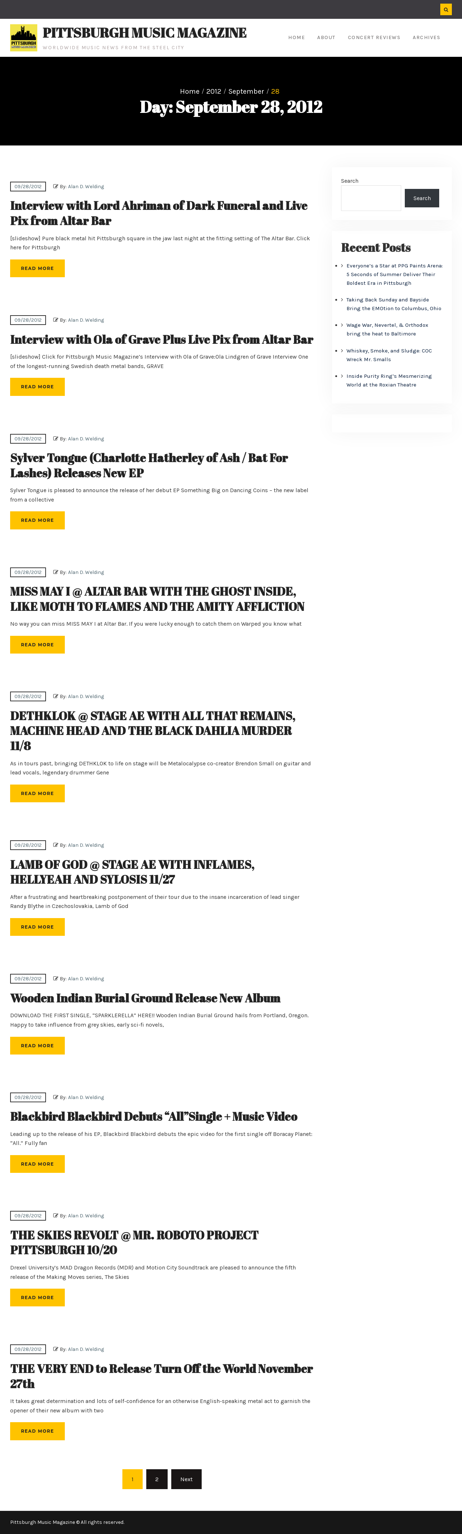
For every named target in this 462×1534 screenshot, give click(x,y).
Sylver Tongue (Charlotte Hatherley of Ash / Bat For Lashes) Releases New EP (149, 465)
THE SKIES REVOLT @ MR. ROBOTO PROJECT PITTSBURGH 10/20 (134, 1242)
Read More (37, 268)
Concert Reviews (374, 37)
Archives (426, 37)
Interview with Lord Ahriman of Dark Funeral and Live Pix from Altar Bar (158, 213)
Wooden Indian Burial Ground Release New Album (145, 998)
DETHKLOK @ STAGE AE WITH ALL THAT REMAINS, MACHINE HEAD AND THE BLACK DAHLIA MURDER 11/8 (152, 730)
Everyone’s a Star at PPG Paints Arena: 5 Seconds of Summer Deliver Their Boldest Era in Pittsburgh (394, 274)
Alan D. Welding (86, 186)
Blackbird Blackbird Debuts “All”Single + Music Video (153, 1116)
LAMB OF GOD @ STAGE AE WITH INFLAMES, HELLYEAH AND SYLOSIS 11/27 (132, 872)
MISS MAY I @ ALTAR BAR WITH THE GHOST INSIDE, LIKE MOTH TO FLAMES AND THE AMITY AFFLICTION (157, 598)
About (326, 37)
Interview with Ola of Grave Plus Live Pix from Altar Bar (161, 339)
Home (296, 37)
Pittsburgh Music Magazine (145, 33)
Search (349, 180)
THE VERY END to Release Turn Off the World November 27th (161, 1376)
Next (186, 1479)
